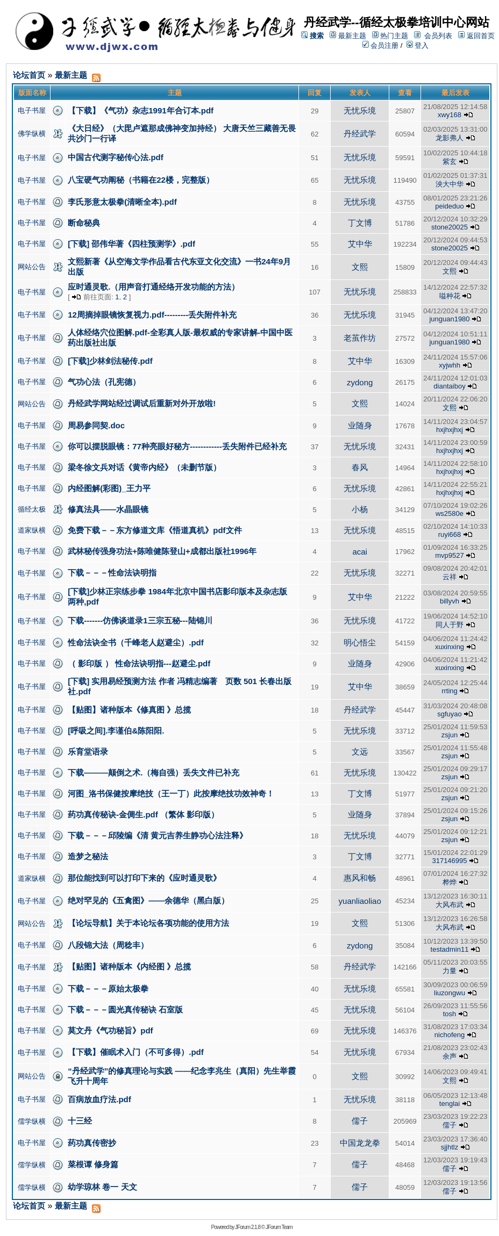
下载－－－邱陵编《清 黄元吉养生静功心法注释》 (157, 835)
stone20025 (449, 227)
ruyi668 (449, 534)
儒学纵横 (32, 1121)
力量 (450, 971)
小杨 (360, 509)
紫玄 (450, 161)
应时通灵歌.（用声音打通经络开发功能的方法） (153, 286)
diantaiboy (449, 386)
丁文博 (360, 222)
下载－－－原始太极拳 (108, 988)
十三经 (80, 1120)
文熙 (360, 266)
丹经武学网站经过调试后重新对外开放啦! (142, 403)
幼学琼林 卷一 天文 (102, 1186)
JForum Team (279, 1227)
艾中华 (360, 243)
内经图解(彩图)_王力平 (109, 488)
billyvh (449, 601)
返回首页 (481, 36)
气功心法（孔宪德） (104, 381)
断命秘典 (84, 222)
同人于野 (450, 625)
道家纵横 (32, 530)
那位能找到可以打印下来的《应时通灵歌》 (144, 877)
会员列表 (438, 36)
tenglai (449, 1104)
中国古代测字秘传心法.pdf (115, 157)
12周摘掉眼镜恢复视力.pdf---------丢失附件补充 (152, 314)
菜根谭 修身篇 (93, 1164)
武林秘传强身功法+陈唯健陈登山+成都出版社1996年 (162, 551)
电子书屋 (32, 110)
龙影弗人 (450, 138)
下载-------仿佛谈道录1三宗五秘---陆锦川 (140, 620)
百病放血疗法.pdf (99, 1099)
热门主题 (394, 36)
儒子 (360, 1120)
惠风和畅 (360, 877)
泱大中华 (450, 184)
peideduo (449, 206)
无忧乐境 (360, 110)
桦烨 (450, 882)
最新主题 (352, 36)
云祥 (450, 577)
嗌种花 (449, 296)
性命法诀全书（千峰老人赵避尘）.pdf (136, 642)
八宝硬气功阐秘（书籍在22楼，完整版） (141, 179)
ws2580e (450, 513)
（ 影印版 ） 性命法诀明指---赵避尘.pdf (139, 663)
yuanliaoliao (360, 901)
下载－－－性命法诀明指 (112, 572)
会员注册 (380, 45)
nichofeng (449, 1035)
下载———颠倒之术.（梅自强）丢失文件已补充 (153, 772)
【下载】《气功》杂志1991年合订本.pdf (140, 110)
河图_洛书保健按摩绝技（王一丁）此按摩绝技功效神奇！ (171, 793)
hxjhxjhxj (449, 430)
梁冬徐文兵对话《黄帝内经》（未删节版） (144, 467)
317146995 (449, 861)
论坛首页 (29, 75)
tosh (450, 1014)
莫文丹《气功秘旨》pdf (110, 1030)
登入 (418, 45)
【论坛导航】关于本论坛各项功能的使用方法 (148, 923)
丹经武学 (360, 133)
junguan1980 (449, 319)
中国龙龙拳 (360, 1142)
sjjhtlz (450, 1147)
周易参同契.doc (96, 425)
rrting (449, 691)
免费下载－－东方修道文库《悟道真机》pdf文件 (154, 530)
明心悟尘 (360, 642)
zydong (360, 382)
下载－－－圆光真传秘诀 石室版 (125, 1009)
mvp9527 (449, 555)
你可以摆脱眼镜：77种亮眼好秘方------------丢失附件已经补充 (177, 446)
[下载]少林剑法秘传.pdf (110, 360)
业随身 (360, 425)
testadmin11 (450, 949)
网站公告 (32, 267)
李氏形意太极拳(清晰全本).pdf (122, 201)
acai (359, 551)
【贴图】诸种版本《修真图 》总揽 (129, 709)
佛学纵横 (32, 134)
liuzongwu (449, 993)
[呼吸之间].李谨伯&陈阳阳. (116, 730)
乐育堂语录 (88, 751)
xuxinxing (449, 647)
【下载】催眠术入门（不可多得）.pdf (136, 1052)
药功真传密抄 (92, 1142)
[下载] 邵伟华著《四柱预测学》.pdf (131, 243)
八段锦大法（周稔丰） (108, 945)
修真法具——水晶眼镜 (108, 509)
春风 (360, 467)
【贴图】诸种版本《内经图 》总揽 (129, 966)
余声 (450, 1056)
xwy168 (449, 115)
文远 (360, 751)
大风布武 (450, 905)
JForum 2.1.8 (247, 1227)
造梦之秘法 (88, 856)
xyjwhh (449, 365)
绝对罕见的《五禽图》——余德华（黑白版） (148, 900)
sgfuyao (449, 714)
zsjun (449, 735)
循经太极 (32, 509)
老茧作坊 (360, 337)
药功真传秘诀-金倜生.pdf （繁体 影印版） (143, 814)
